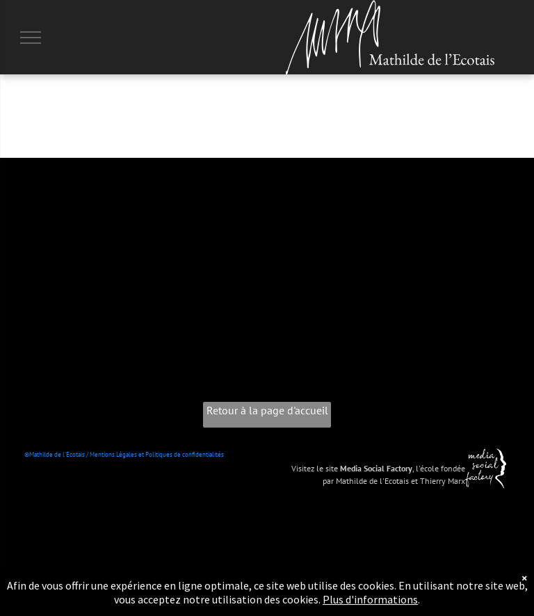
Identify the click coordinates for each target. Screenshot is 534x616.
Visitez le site (314, 468)
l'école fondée (440, 468)
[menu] (31, 37)
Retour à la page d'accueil (267, 410)
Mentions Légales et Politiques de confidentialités (157, 454)
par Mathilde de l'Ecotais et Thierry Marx (394, 481)
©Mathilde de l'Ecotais (54, 454)
